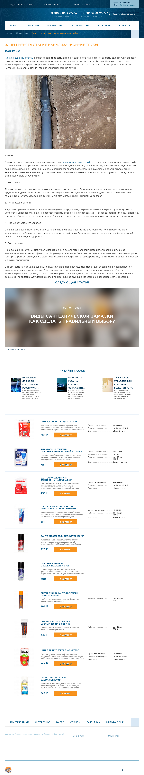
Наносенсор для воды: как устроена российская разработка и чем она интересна (30, 388)
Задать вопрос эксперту (21, 5)
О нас (13, 25)
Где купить (32, 25)
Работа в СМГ (114, 722)
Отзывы (75, 722)
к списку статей (16, 350)
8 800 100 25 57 (64, 13)
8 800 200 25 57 (94, 13)
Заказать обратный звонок (124, 14)
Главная (9, 33)
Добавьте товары (127, 5)
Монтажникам (19, 722)
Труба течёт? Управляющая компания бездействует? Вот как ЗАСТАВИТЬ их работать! (123, 388)
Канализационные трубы (19, 57)
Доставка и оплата (81, 5)
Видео (60, 722)
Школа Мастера (80, 25)
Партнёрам (93, 722)
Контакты (104, 25)
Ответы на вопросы (52, 5)
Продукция (54, 25)
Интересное (22, 33)
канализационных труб (76, 162)
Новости (124, 25)
